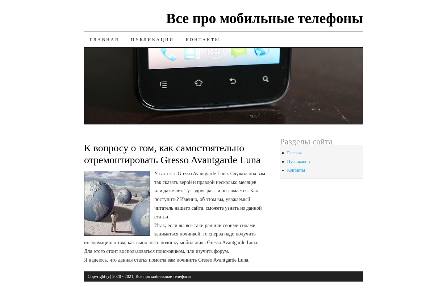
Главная (104, 39)
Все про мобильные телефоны (264, 18)
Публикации (152, 39)
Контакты (203, 39)
